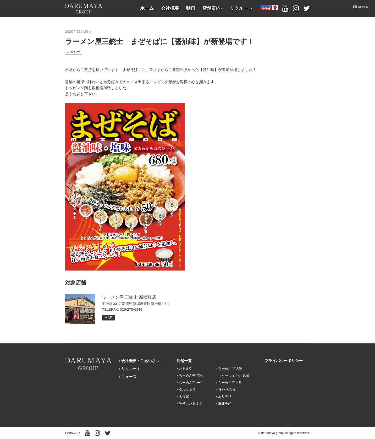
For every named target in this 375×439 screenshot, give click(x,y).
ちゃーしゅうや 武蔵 (233, 375)
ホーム (147, 8)
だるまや (185, 368)
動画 (190, 8)
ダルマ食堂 (187, 389)
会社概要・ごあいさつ (140, 361)
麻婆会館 (225, 404)
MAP (108, 317)
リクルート (241, 8)
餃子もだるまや (190, 404)
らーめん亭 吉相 (191, 375)
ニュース (129, 377)
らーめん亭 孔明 (230, 383)
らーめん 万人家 (230, 368)
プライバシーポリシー (284, 361)
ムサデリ (225, 396)
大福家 (184, 396)
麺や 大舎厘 (227, 389)
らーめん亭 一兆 (191, 383)
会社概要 (170, 8)
